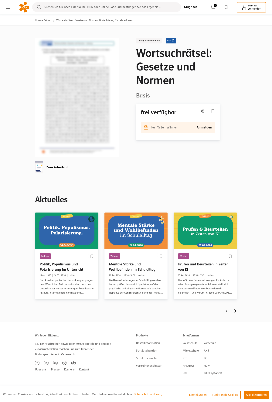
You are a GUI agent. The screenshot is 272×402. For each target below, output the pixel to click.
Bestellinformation (148, 343)
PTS (185, 358)
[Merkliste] (213, 111)
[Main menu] (8, 7)
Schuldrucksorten (147, 358)
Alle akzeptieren (256, 395)
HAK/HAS (188, 365)
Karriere (69, 369)
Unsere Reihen (43, 20)
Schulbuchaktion (146, 350)
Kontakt (84, 369)
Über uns (40, 369)
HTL (185, 373)
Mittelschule (191, 350)
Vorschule (210, 343)
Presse (55, 369)
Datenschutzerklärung (148, 394)
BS (205, 358)
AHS (206, 350)
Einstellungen (198, 395)
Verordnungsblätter (149, 365)
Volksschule (190, 343)
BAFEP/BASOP (213, 373)
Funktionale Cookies (225, 395)
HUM (207, 365)
